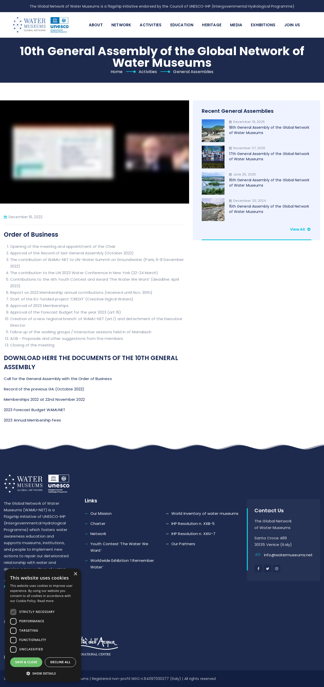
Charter (97, 523)
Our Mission (101, 513)
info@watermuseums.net (288, 555)
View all (300, 229)
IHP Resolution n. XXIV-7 (193, 533)
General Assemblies (193, 72)
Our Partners (183, 543)
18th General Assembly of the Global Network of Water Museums (269, 130)
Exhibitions (263, 25)
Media (236, 25)
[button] (43, 673)
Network (121, 25)
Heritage (211, 25)
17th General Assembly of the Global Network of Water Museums (269, 156)
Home (117, 72)
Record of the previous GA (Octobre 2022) (44, 389)
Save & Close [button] (26, 662)
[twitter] (267, 568)
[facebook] (258, 568)
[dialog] (43, 625)
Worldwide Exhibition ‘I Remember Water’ (122, 564)
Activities (150, 25)
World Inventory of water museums (204, 513)
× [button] (75, 574)
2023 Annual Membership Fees (32, 420)
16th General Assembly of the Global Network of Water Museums (269, 183)
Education (182, 25)
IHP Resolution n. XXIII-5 (193, 523)
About (96, 25)
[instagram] (276, 568)
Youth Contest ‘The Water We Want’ (119, 547)
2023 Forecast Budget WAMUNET (34, 409)
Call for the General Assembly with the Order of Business (58, 378)
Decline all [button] (60, 662)
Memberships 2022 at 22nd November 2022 (44, 399)
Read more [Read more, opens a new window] (45, 601)
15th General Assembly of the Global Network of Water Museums (269, 209)
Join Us (292, 25)
